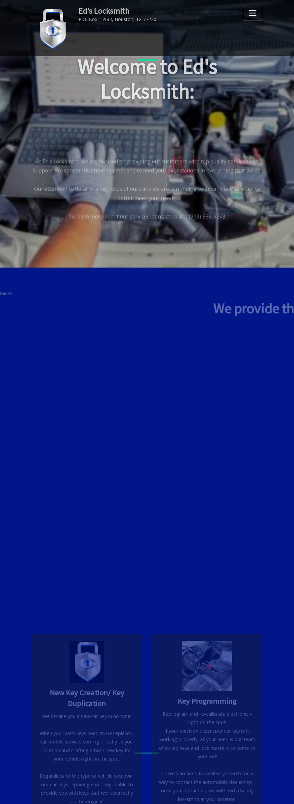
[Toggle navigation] (252, 13)
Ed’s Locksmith (102, 10)
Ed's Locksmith (163, 791)
